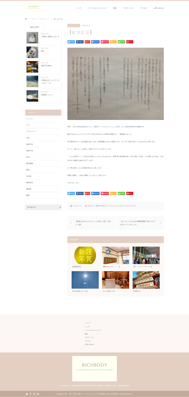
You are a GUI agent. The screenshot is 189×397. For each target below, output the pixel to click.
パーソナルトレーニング (97, 8)
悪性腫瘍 (29, 163)
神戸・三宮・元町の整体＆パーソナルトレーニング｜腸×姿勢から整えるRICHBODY (91, 394)
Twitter (26, 393)
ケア (28, 125)
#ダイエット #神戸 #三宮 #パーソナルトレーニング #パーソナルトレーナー (112, 206)
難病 (28, 195)
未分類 (28, 176)
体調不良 (29, 144)
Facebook (30, 393)
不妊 (28, 138)
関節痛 (28, 189)
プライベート (73, 25)
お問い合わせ (159, 8)
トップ (78, 8)
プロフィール (128, 8)
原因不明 (29, 151)
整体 (115, 8)
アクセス (143, 8)
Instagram (34, 393)
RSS (38, 393)
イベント (29, 119)
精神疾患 (29, 183)
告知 (28, 157)
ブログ (32, 19)
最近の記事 (34, 27)
